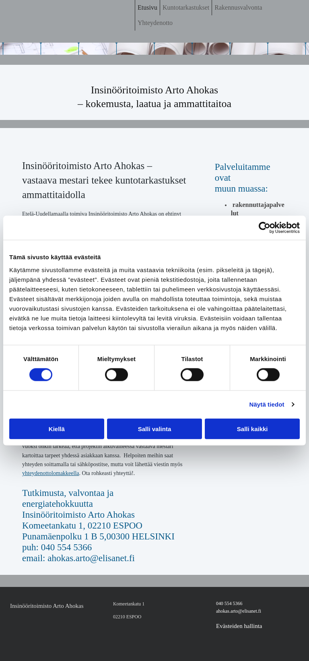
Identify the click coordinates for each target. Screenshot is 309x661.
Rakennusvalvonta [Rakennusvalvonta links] (238, 7)
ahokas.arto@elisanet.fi (238, 611)
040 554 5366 (229, 603)
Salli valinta (154, 428)
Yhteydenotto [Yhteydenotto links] (155, 22)
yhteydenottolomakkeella (50, 473)
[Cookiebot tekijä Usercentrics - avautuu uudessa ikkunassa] (264, 228)
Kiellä (57, 428)
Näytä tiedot (266, 404)
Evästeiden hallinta (239, 626)
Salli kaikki (252, 428)
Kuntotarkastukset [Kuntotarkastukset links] (186, 7)
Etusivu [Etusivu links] (147, 7)
